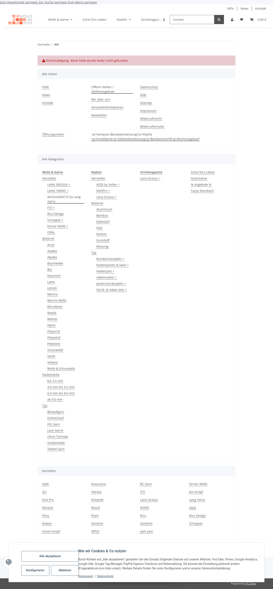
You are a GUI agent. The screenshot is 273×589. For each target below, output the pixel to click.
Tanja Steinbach (202, 191)
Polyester (53, 344)
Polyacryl (53, 331)
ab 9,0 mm (54, 399)
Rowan (47, 523)
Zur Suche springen (53, 2)
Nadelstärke (51, 375)
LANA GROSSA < (58, 184)
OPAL (51, 232)
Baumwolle (55, 263)
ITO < (51, 208)
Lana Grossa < (106, 197)
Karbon (101, 234)
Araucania (98, 484)
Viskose (52, 362)
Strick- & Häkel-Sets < (111, 290)
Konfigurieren (38, 570)
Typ (44, 406)
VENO (95, 531)
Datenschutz (107, 576)
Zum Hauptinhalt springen (19, 2)
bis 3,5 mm (55, 381)
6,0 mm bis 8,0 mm (61, 393)
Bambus (102, 215)
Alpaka (52, 257)
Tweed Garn (56, 449)
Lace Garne (55, 430)
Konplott (97, 500)
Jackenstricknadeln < (111, 283)
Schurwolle (55, 350)
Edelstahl (103, 222)
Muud (95, 508)
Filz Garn (53, 424)
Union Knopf (51, 531)
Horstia (96, 492)
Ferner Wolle (198, 484)
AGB (143, 95)
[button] (232, 19)
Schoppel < (55, 220)
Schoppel (195, 523)
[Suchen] (192, 19)
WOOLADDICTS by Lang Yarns (64, 199)
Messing (102, 246)
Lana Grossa (149, 500)
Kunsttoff (102, 240)
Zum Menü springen (82, 2)
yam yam (146, 531)
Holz (99, 228)
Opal (192, 508)
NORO (144, 508)
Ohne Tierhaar (57, 436)
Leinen (52, 288)
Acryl (50, 245)
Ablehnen (67, 570)
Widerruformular (152, 126)
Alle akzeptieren (52, 556)
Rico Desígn (55, 214)
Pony (45, 515)
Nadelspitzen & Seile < (112, 265)
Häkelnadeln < (106, 277)
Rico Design (197, 515)
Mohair (52, 319)
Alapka (52, 251)
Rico (143, 515)
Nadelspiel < (105, 271)
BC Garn (146, 484)
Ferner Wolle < (57, 226)
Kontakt (260, 8)
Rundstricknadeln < (110, 259)
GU (44, 492)
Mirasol (47, 508)
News (244, 8)
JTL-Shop (251, 583)
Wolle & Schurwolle (61, 368)
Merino (52, 294)
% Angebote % (201, 184)
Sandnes (146, 523)
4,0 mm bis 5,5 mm (61, 387)
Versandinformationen (107, 107)
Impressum (87, 576)
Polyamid (53, 337)
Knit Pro (48, 500)
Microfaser (55, 307)
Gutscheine (199, 178)
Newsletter (99, 115)
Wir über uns (100, 99)
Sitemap (146, 103)
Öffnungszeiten (53, 134)
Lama (51, 282)
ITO (142, 492)
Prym (95, 515)
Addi (45, 484)
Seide (51, 356)
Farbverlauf (55, 418)
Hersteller (49, 178)
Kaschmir (54, 276)
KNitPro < (103, 191)
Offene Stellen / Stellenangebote (103, 89)
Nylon (51, 325)
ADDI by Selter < (107, 184)
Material (48, 238)
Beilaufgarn (55, 412)
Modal (51, 313)
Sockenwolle (56, 443)
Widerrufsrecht (151, 119)
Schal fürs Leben (203, 172)
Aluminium (104, 209)
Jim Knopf (196, 492)
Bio (49, 269)
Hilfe (230, 8)
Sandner (97, 523)
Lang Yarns (197, 500)
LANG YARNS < (57, 191)
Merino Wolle (56, 300)
